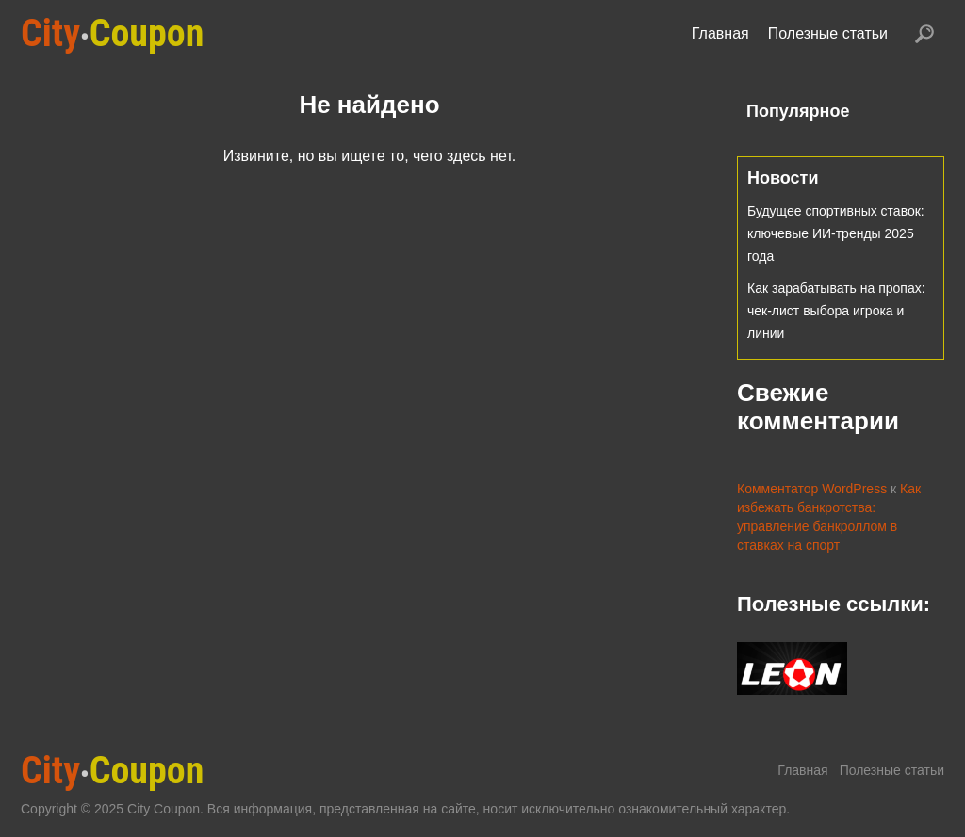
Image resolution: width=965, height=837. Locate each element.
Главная (720, 33)
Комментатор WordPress (812, 488)
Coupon (112, 33)
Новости (782, 178)
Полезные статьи (828, 33)
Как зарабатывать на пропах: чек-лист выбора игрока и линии (836, 311)
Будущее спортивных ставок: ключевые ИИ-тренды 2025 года (835, 233)
